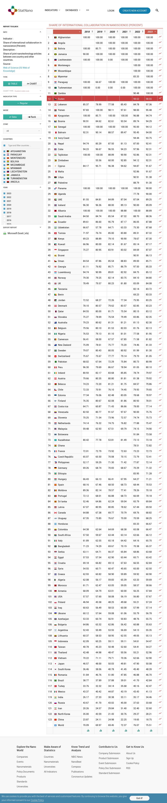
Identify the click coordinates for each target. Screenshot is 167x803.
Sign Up (130, 758)
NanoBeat (76, 761)
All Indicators (50, 771)
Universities (22, 786)
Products (21, 776)
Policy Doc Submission (110, 768)
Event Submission (107, 763)
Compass (76, 766)
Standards (22, 781)
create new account (135, 10)
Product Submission (109, 758)
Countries (49, 756)
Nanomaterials (24, 766)
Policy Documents (25, 771)
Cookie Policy (37, 800)
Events (20, 761)
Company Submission (109, 753)
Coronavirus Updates (81, 776)
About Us (130, 753)
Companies (22, 756)
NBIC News (77, 756)
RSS (128, 768)
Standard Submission (109, 773)
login (111, 10)
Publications (77, 771)
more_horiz (88, 10)
